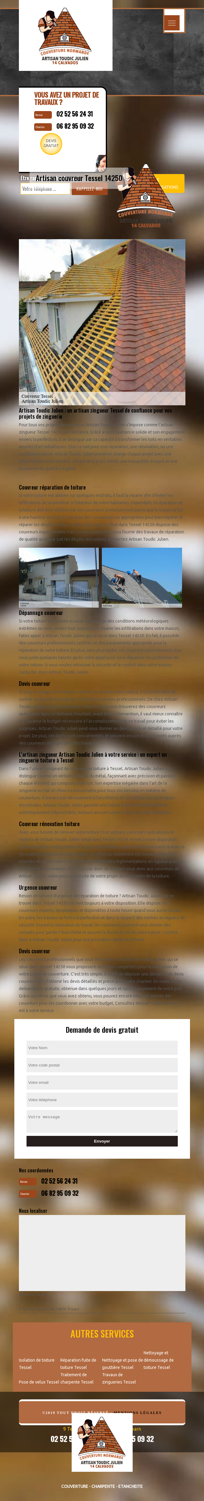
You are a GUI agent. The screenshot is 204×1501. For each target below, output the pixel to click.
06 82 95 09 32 (59, 1193)
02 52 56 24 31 (59, 1180)
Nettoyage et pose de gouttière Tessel (122, 1364)
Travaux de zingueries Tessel (119, 1378)
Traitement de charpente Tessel (77, 1378)
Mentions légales (138, 1413)
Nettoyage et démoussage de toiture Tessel (159, 1360)
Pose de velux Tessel (39, 1382)
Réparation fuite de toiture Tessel (78, 1364)
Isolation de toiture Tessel (37, 1364)
